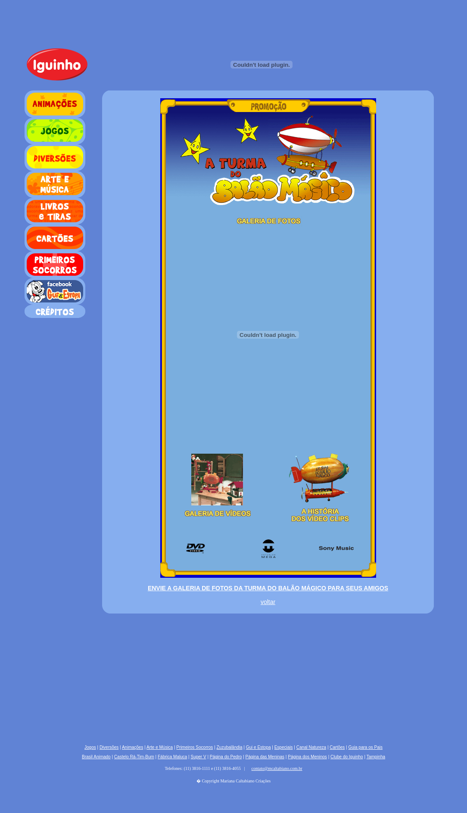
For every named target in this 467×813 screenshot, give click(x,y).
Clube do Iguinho (346, 756)
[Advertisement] (136, 675)
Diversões (109, 747)
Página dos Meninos (307, 756)
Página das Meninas (264, 756)
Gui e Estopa (258, 747)
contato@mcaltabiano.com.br (277, 768)
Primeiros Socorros (194, 747)
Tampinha (376, 756)
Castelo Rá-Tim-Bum (134, 756)
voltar (268, 601)
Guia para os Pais (365, 747)
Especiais (283, 747)
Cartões (337, 747)
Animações (132, 747)
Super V (198, 756)
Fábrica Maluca (172, 756)
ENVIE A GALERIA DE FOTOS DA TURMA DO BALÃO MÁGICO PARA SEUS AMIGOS (268, 588)
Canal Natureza (311, 747)
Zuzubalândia (230, 747)
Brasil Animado (96, 756)
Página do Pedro (226, 756)
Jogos (90, 747)
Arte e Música (159, 747)
